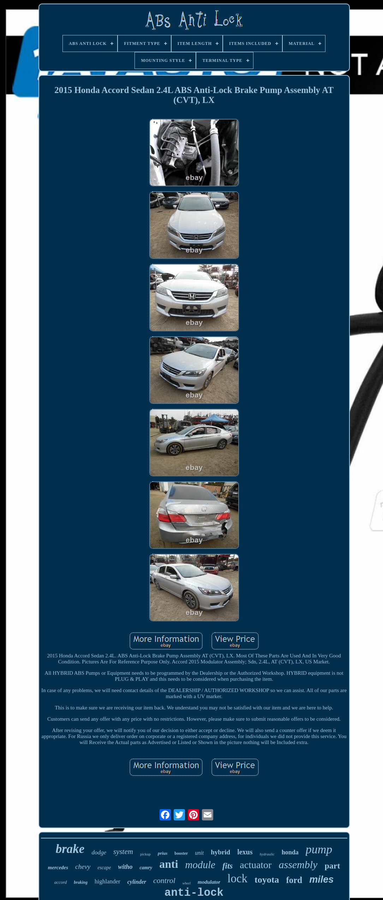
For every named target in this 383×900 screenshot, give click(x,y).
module (200, 864)
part (332, 865)
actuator (255, 864)
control (164, 880)
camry (145, 867)
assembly (298, 864)
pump (319, 849)
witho (125, 866)
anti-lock (193, 893)
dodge (98, 852)
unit (199, 853)
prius (162, 853)
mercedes (58, 867)
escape (104, 867)
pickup (145, 854)
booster (181, 853)
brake (70, 849)
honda (290, 852)
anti (168, 864)
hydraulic (267, 854)
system (123, 851)
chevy (82, 866)
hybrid (220, 852)
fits (227, 865)
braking (81, 882)
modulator (209, 882)
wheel (186, 883)
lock (237, 878)
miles (321, 879)
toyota (267, 880)
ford (294, 880)
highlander (107, 881)
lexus (244, 852)
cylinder (136, 882)
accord (60, 882)
